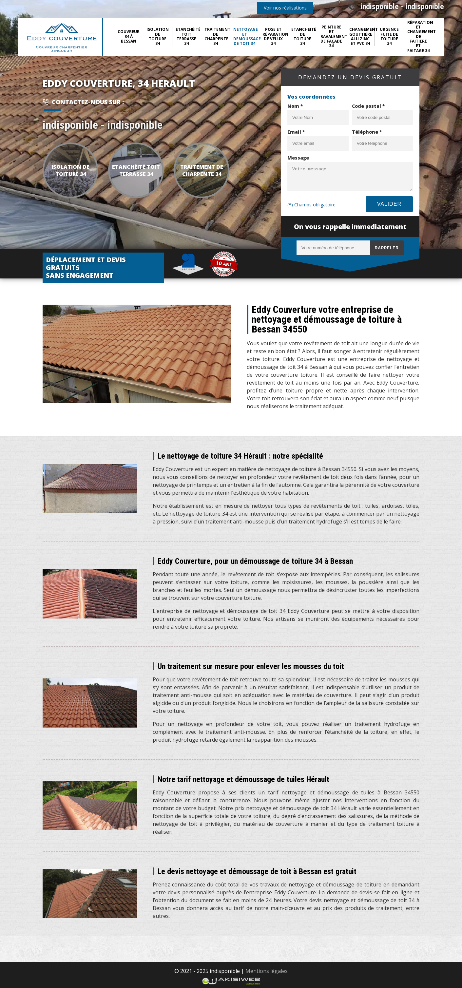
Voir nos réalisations (285, 8)
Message (298, 158)
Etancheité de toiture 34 (303, 36)
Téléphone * (367, 132)
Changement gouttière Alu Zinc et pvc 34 (362, 36)
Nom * (295, 106)
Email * (296, 132)
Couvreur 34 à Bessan (129, 36)
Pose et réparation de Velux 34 (275, 36)
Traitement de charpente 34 (217, 36)
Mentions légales (266, 971)
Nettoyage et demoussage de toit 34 (246, 36)
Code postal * (368, 106)
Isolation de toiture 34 (157, 36)
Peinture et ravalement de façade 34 (333, 36)
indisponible (379, 6)
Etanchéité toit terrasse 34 (188, 36)
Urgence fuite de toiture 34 (389, 36)
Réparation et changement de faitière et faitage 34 (420, 36)
